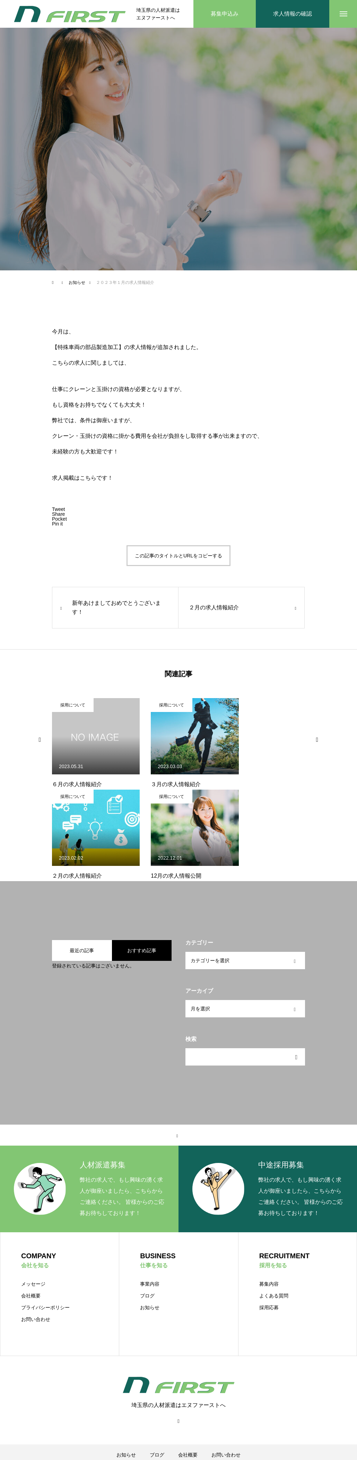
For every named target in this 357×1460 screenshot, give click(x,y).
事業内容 (149, 1283)
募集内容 (269, 1283)
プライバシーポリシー (45, 1307)
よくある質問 (273, 1295)
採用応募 (269, 1307)
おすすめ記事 (141, 950)
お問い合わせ (35, 1319)
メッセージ (33, 1283)
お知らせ (149, 1307)
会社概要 (31, 1295)
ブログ (147, 1295)
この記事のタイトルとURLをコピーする (178, 555)
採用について (72, 705)
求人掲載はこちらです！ (82, 478)
